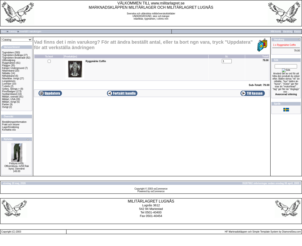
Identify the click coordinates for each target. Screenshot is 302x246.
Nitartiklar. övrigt (10, 78)
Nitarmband (8, 70)
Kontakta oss (9, 129)
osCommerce (161, 188)
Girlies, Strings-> (11, 89)
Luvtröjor (6, 83)
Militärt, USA (8, 99)
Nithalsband (8, 76)
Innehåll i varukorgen (30, 31)
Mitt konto (276, 31)
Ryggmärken (9, 63)
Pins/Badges (8, 91)
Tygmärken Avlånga (12, 55)
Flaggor (6, 65)
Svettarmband (9, 94)
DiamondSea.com (291, 231)
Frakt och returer (11, 124)
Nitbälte (6, 73)
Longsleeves (8, 81)
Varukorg (287, 31)
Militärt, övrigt (9, 102)
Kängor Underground (13, 68)
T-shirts (6, 86)
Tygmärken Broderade (13, 57)
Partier (5, 104)
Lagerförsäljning (10, 127)
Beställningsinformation (14, 122)
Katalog (13, 31)
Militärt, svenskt (10, 96)
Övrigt (5, 107)
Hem (3, 31)
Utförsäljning (8, 60)
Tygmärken (8, 52)
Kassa (297, 31)
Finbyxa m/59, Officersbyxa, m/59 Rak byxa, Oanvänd (16, 166)
